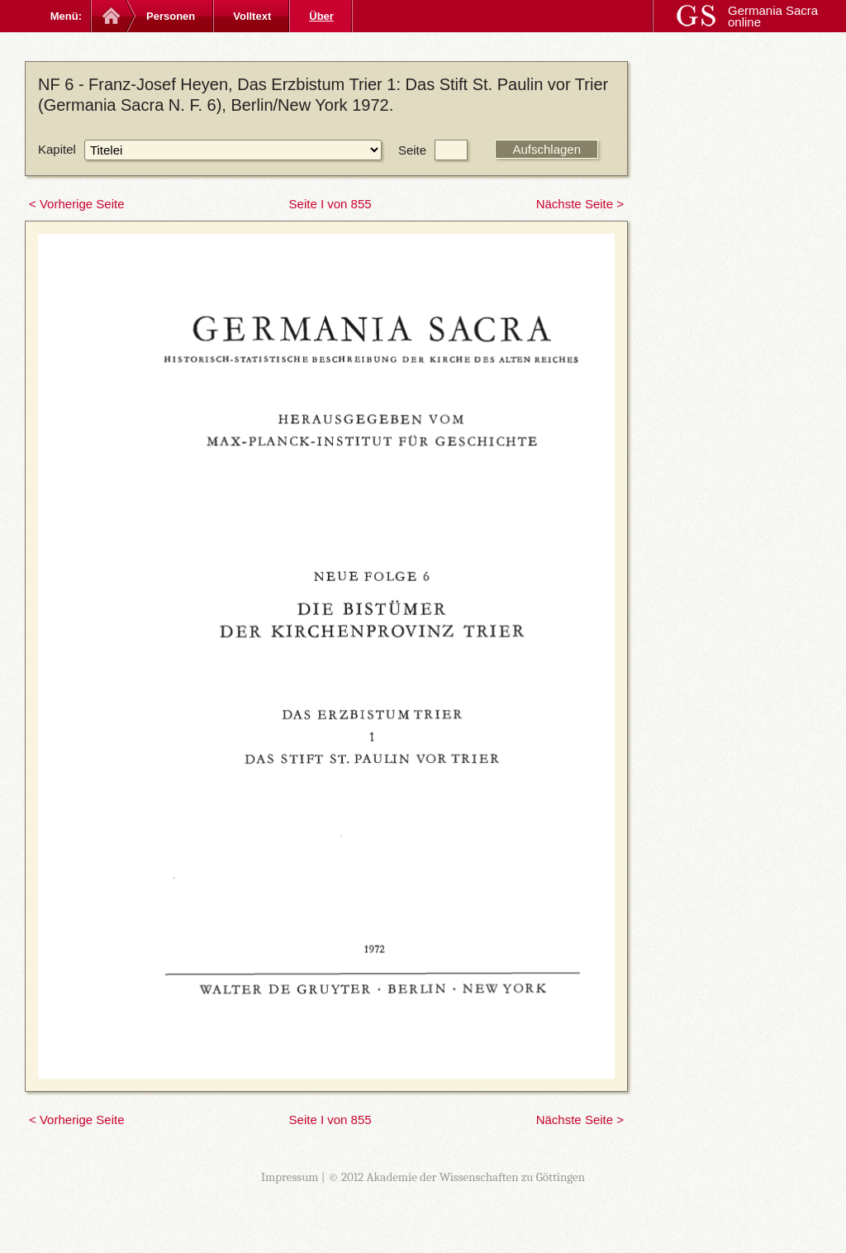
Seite (412, 150)
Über (321, 16)
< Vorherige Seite (77, 204)
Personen (170, 16)
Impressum (290, 1177)
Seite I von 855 (330, 204)
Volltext (252, 16)
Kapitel (57, 149)
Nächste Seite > (580, 204)
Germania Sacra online (773, 16)
